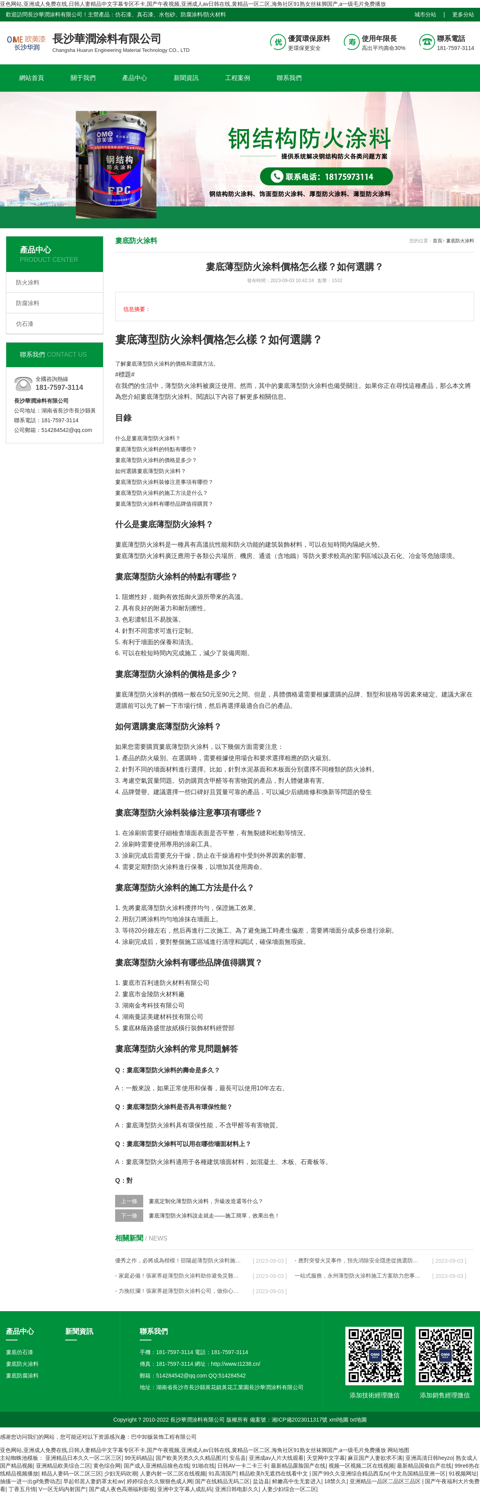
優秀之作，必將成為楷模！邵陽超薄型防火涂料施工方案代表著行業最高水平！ (178, 1260)
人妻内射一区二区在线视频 (173, 1473)
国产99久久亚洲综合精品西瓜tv (350, 1473)
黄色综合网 (107, 1466)
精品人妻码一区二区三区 (71, 1473)
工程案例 (237, 78)
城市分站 (425, 14)
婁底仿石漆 (19, 1352)
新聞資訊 (186, 78)
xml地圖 (338, 1420)
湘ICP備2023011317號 (299, 1420)
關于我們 (83, 78)
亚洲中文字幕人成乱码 (184, 1489)
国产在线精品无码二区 (222, 1481)
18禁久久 (335, 1481)
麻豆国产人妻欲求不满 (375, 1458)
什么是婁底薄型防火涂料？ (148, 438)
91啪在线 (203, 1466)
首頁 (437, 241)
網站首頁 (31, 78)
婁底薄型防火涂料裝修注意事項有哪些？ (164, 482)
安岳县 (237, 1458)
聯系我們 (289, 78)
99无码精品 (138, 1458)
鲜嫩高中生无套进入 (296, 1481)
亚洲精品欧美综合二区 (63, 1466)
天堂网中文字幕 (326, 1458)
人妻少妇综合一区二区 (289, 1489)
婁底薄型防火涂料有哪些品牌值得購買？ (164, 504)
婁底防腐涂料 (22, 1375)
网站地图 (398, 1450)
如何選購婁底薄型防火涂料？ (150, 471)
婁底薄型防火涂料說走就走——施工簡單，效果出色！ (214, 1215)
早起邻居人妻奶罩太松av (93, 1481)
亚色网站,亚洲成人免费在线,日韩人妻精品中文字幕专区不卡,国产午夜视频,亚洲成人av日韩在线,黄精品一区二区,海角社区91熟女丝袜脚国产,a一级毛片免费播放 (193, 4)
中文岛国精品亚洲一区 (418, 1473)
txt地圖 (358, 1420)
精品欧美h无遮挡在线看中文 (274, 1473)
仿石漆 (25, 323)
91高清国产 (222, 1473)
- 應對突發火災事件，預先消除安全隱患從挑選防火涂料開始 (357, 1260)
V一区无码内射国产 (62, 1489)
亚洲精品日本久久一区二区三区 (83, 1458)
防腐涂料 (27, 303)
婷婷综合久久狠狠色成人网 (159, 1481)
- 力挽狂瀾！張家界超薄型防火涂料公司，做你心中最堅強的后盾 (178, 1291)
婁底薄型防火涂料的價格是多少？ (156, 460)
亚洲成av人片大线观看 (276, 1458)
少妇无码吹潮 (120, 1473)
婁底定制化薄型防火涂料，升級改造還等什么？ (206, 1201)
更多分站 (463, 14)
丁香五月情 (22, 1489)
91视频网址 (463, 1473)
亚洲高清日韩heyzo (429, 1458)
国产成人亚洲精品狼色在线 (156, 1466)
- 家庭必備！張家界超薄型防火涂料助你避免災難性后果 (178, 1276)
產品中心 (134, 78)
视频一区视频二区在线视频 (361, 1466)
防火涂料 (27, 282)
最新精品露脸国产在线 (298, 1466)
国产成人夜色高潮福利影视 (122, 1489)
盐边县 (261, 1481)
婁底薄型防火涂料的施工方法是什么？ (161, 493)
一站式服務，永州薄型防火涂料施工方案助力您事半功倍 (357, 1276)
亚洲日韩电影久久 (237, 1489)
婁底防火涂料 (460, 241)
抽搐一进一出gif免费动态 (30, 1481)
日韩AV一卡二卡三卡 (242, 1466)
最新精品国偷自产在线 (424, 1466)
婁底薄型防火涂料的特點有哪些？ (156, 449)
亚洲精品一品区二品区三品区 (386, 1481)
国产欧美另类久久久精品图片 (191, 1458)
